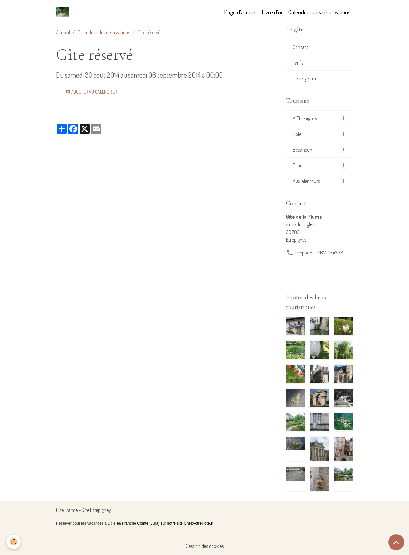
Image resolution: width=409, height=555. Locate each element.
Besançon (319, 149)
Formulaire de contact (319, 272)
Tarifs (298, 62)
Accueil (63, 32)
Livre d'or (272, 12)
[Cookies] (13, 542)
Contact (300, 47)
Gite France (67, 510)
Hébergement (306, 78)
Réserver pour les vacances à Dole (86, 523)
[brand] (63, 12)
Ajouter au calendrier (91, 92)
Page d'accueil (240, 12)
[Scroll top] (396, 542)
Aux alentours (319, 180)
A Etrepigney (319, 118)
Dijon (319, 165)
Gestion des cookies (205, 546)
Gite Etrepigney (96, 510)
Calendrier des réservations (319, 12)
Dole (319, 133)
